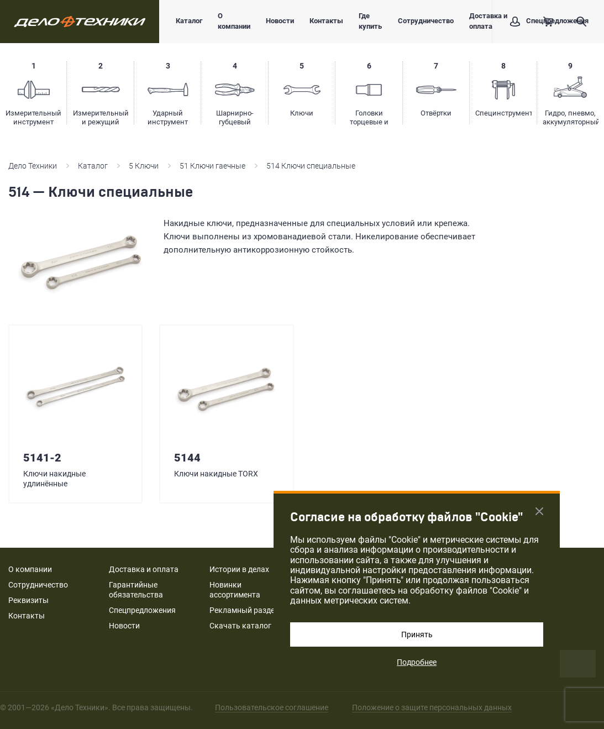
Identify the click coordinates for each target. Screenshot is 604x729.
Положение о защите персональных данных (432, 707)
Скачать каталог (240, 625)
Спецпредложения (142, 610)
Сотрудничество (426, 21)
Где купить (370, 21)
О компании (234, 21)
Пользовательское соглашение (271, 707)
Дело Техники (32, 165)
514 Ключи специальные (310, 165)
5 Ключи (144, 165)
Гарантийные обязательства (136, 589)
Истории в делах (239, 569)
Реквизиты (28, 600)
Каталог (189, 21)
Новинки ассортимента (234, 589)
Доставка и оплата (488, 21)
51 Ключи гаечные (212, 165)
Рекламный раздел (244, 610)
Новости (280, 21)
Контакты (326, 21)
